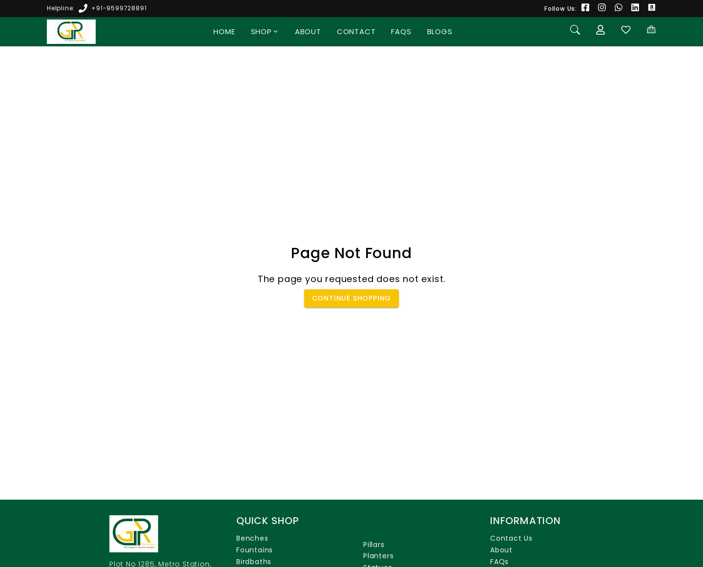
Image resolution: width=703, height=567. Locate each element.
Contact (356, 31)
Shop (265, 31)
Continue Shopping (351, 298)
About (308, 31)
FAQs (401, 31)
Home (224, 31)
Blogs (440, 31)
